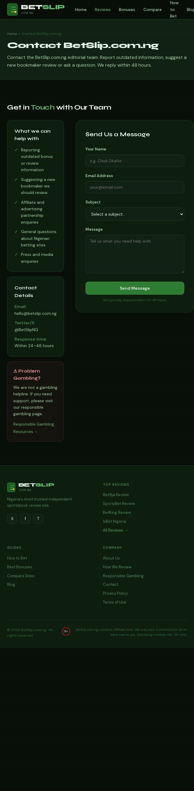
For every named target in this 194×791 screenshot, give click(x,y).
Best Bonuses (19, 566)
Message (94, 229)
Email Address (99, 175)
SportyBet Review (119, 503)
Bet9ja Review (116, 494)
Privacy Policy (115, 593)
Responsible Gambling (123, 575)
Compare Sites (20, 575)
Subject (93, 202)
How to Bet (17, 558)
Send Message (135, 288)
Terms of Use (114, 602)
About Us (111, 558)
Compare (152, 9)
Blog (11, 584)
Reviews (103, 9)
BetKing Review (117, 512)
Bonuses (127, 9)
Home (81, 9)
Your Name (95, 149)
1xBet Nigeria (114, 521)
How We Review (117, 566)
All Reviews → (115, 530)
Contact (110, 584)
